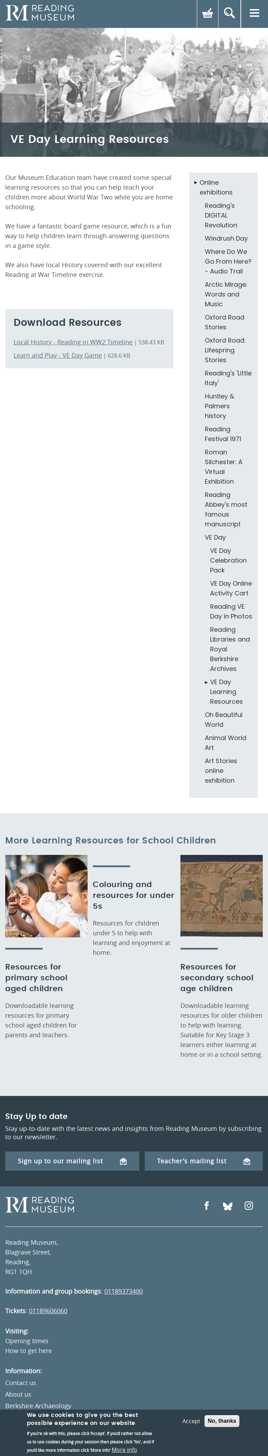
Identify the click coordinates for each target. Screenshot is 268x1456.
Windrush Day (226, 238)
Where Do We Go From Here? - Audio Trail (228, 261)
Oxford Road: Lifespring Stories (225, 350)
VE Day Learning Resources (226, 692)
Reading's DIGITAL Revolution (221, 215)
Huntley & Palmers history (219, 406)
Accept (191, 1440)
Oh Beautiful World (224, 719)
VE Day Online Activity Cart (231, 588)
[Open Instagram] (249, 1206)
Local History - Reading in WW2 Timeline (73, 342)
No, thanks (222, 1440)
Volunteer (19, 1429)
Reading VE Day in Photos (231, 611)
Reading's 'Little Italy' (228, 378)
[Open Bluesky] (227, 1206)
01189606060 (48, 1311)
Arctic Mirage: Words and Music (226, 294)
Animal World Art (225, 742)
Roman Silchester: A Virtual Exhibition (224, 467)
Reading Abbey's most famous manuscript (226, 509)
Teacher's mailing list (203, 1161)
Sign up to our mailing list (72, 1161)
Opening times (27, 1341)
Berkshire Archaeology (38, 1406)
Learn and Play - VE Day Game (58, 355)
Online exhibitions (216, 187)
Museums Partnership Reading (50, 1417)
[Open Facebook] (206, 1206)
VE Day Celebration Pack (228, 560)
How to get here (28, 1350)
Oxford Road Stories (224, 322)
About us (18, 1394)
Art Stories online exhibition (221, 770)
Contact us (20, 1382)
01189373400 (123, 1291)
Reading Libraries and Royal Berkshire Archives (230, 649)
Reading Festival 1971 (223, 434)
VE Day (215, 537)
